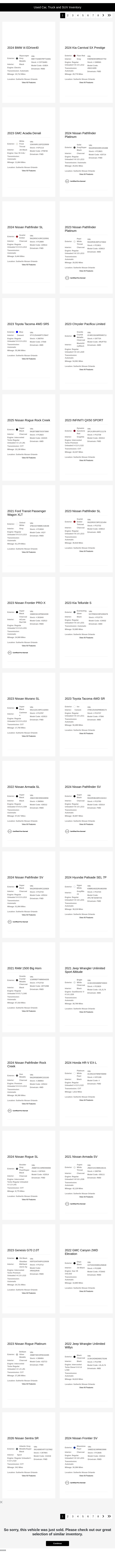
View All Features (29, 82)
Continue (57, 1543)
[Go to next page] (103, 15)
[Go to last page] (109, 15)
